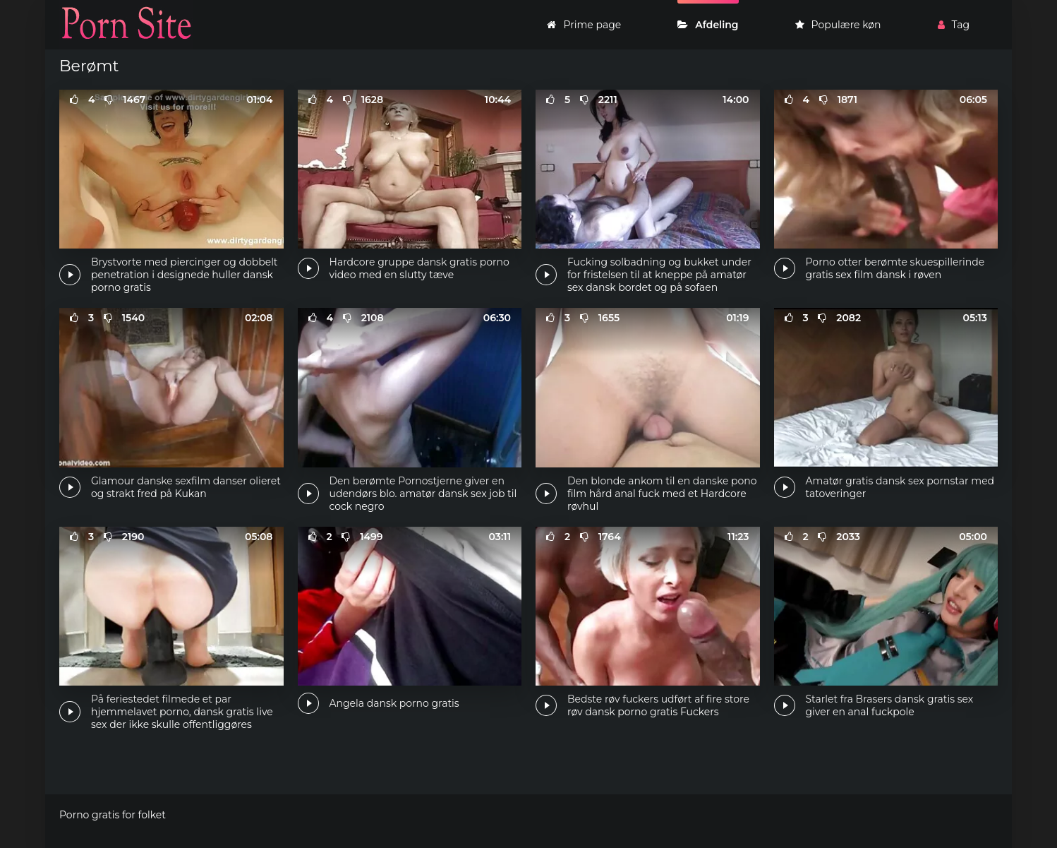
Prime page (584, 24)
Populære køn (838, 24)
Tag (954, 24)
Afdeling (707, 24)
